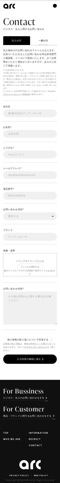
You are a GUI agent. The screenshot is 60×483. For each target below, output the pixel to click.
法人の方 (16, 40)
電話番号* (8, 189)
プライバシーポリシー (12, 94)
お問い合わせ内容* (13, 289)
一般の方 (43, 40)
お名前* (7, 127)
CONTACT (35, 445)
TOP (6, 433)
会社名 (6, 106)
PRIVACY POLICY (19, 475)
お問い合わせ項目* (13, 209)
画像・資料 (9, 250)
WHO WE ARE (12, 439)
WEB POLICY (41, 475)
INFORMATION (38, 433)
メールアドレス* (12, 168)
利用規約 (26, 94)
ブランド (8, 230)
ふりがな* (8, 148)
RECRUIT (35, 439)
